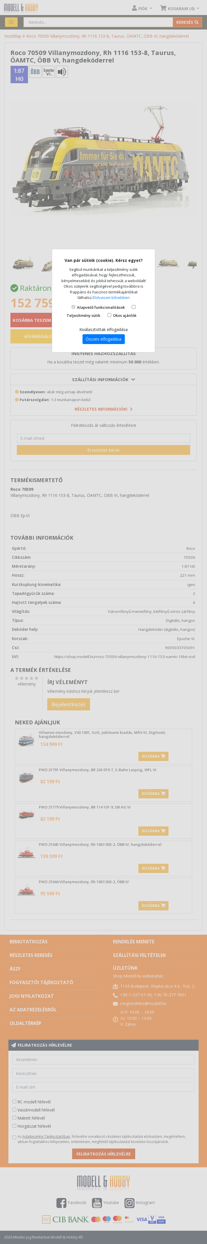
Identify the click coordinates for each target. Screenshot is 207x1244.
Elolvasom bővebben (111, 297)
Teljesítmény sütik (83, 315)
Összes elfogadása (103, 339)
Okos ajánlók (124, 315)
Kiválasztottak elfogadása (103, 329)
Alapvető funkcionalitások (101, 307)
